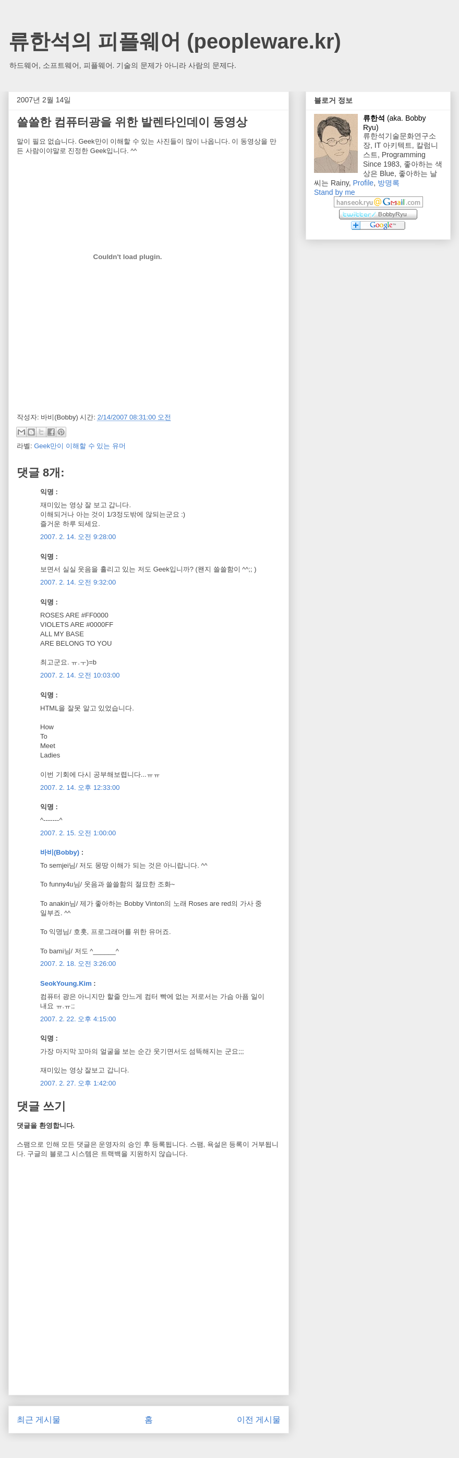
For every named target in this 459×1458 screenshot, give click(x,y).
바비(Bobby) (59, 852)
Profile (363, 183)
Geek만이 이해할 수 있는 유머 (80, 446)
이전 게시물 (259, 1419)
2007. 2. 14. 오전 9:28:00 (78, 537)
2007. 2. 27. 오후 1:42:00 (78, 1083)
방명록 (389, 183)
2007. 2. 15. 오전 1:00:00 (78, 833)
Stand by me (334, 192)
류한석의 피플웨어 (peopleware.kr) (174, 41)
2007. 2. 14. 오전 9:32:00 (78, 582)
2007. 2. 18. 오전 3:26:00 (78, 963)
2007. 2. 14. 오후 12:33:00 (80, 787)
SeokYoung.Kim (66, 983)
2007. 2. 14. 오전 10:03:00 (80, 675)
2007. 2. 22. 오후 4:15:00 (78, 1019)
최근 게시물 (39, 1419)
